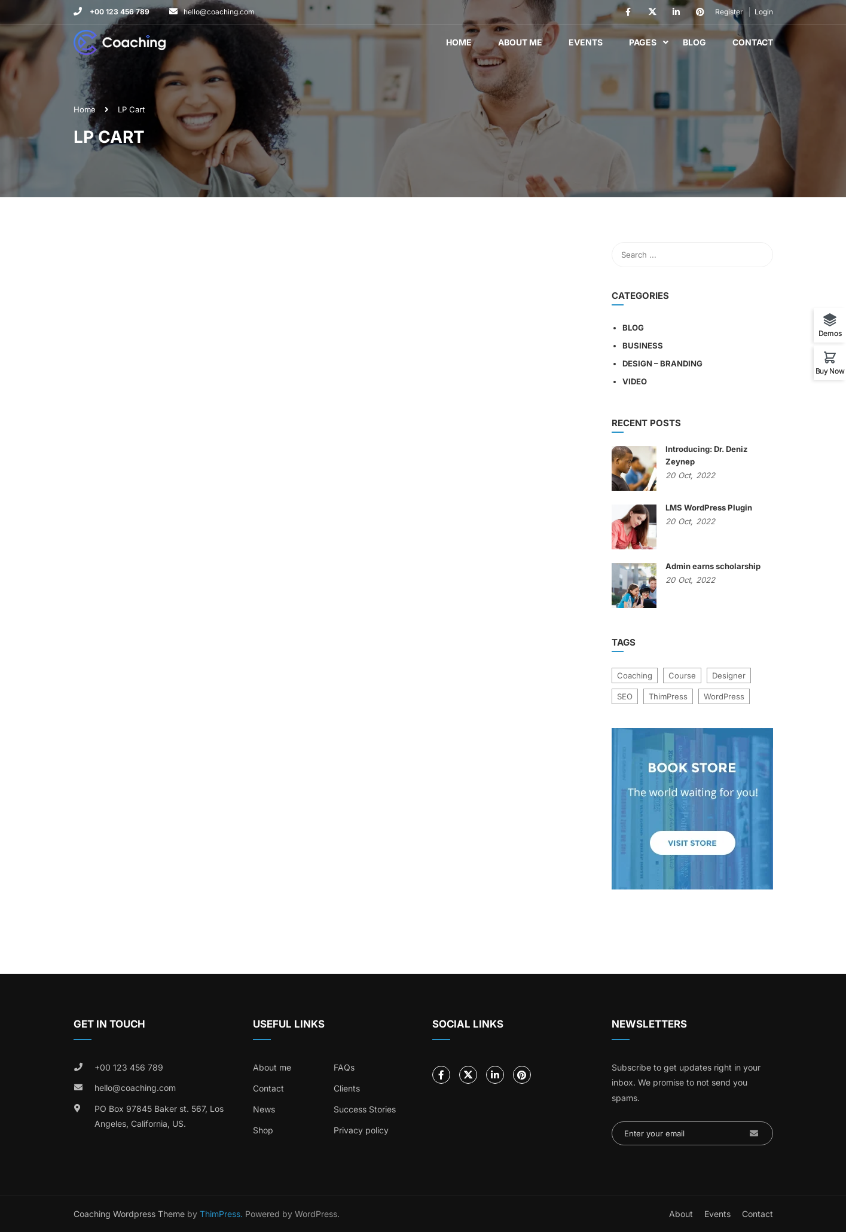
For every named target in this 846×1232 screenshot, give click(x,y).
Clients (347, 1088)
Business (642, 345)
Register (729, 11)
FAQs (344, 1067)
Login (764, 11)
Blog (694, 42)
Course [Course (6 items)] (682, 675)
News (264, 1109)
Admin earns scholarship (713, 566)
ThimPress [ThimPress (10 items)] (668, 696)
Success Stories (365, 1109)
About (681, 1214)
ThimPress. (221, 1214)
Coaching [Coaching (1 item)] (634, 675)
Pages (642, 42)
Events (586, 42)
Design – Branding (662, 363)
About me (272, 1067)
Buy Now (830, 370)
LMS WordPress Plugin (708, 507)
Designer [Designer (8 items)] (729, 675)
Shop (263, 1130)
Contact (752, 42)
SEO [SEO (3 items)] (625, 696)
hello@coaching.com (219, 11)
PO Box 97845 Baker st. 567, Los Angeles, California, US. (159, 1116)
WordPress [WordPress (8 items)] (724, 696)
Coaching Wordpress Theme (129, 1214)
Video (634, 381)
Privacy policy (361, 1130)
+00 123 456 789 (118, 11)
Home (459, 42)
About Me (520, 42)
